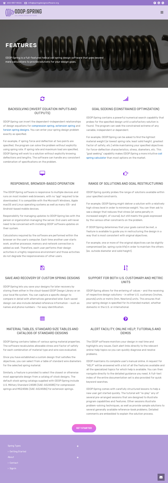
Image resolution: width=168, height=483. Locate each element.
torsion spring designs (16, 129)
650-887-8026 (14, 3)
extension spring (65, 125)
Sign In (12, 468)
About (11, 457)
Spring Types (14, 446)
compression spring (43, 125)
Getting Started (17, 451)
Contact (13, 463)
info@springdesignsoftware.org (43, 3)
